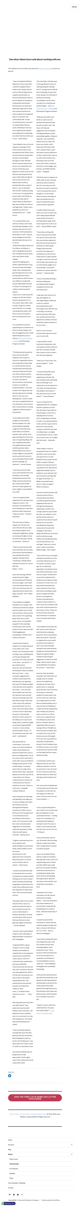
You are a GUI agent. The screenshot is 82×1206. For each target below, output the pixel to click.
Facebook (47, 68)
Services (11, 1145)
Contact (10, 1188)
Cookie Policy (25, 1114)
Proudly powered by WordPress (50, 1200)
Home (10, 1140)
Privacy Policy (14, 1114)
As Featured (13, 1169)
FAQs (11, 1178)
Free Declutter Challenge (16, 1183)
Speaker (12, 1173)
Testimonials (14, 1164)
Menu (74, 7)
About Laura (13, 1159)
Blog (9, 1149)
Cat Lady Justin (47, 1013)
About (10, 1154)
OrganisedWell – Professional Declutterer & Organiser (23, 1200)
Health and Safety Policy (38, 1114)
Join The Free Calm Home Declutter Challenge (35, 1098)
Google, (41, 68)
